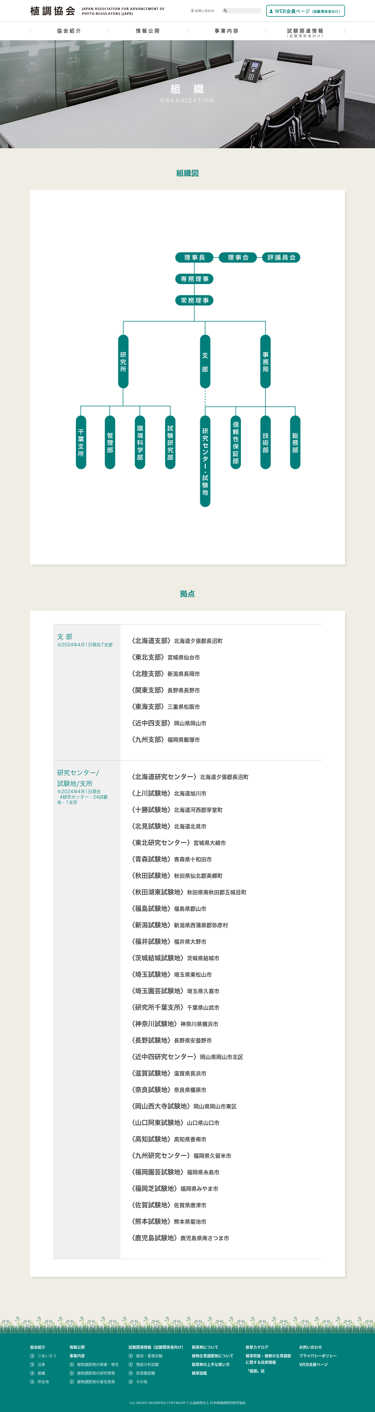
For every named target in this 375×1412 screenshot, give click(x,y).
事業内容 (227, 30)
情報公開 (148, 30)
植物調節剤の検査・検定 (98, 1364)
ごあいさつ (47, 1356)
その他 (141, 1382)
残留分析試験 (147, 1364)
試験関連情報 (305, 33)
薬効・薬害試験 (149, 1356)
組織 (41, 1373)
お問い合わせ (202, 10)
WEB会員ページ (305, 11)
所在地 (43, 1382)
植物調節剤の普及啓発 (96, 1382)
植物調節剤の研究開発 (96, 1373)
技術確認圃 (145, 1373)
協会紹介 (69, 30)
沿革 (41, 1364)
